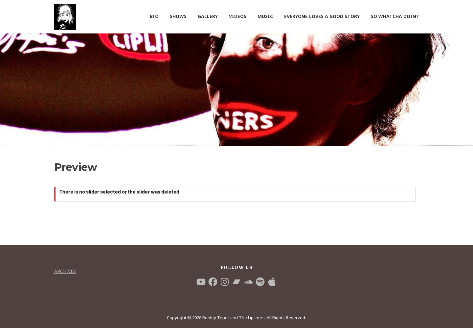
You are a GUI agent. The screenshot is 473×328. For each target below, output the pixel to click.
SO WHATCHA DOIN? (395, 16)
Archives (65, 271)
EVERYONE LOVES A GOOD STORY (322, 16)
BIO (154, 16)
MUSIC (265, 16)
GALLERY (208, 16)
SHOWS (178, 16)
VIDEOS (237, 16)
